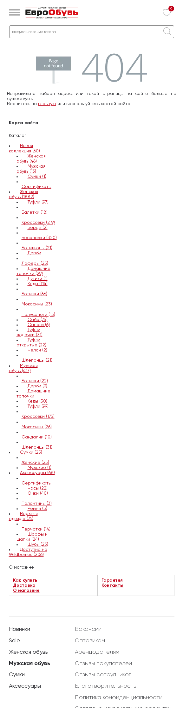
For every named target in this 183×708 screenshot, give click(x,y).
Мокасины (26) (37, 427)
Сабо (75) (38, 319)
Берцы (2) (38, 227)
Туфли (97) (38, 202)
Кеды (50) (37, 401)
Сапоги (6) (39, 325)
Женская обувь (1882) (23, 194)
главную (47, 104)
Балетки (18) (35, 212)
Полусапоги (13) (38, 314)
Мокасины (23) (37, 304)
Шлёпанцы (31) (37, 447)
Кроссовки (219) (38, 222)
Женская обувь (28, 652)
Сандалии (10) (37, 437)
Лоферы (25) (35, 263)
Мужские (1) (39, 467)
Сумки (17, 675)
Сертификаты (36, 186)
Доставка (24, 585)
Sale (14, 641)
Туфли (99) (38, 406)
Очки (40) (38, 493)
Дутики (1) (38, 279)
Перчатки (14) (36, 529)
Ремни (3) (37, 508)
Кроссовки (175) (38, 416)
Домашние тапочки (33, 393)
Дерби (34, 253)
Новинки (19, 629)
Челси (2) (37, 350)
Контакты (112, 585)
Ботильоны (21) (37, 248)
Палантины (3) (37, 503)
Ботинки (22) (35, 381)
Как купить (25, 580)
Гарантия (112, 580)
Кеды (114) (38, 284)
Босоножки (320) (39, 238)
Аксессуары (25, 686)
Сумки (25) (31, 452)
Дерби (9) (37, 386)
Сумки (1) (37, 176)
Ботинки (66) (34, 294)
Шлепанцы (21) (37, 360)
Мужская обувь (29, 663)
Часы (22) (38, 488)
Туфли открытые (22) (31, 342)
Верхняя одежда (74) (23, 516)
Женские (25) (35, 462)
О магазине (26, 590)
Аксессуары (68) (37, 473)
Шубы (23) (38, 544)
